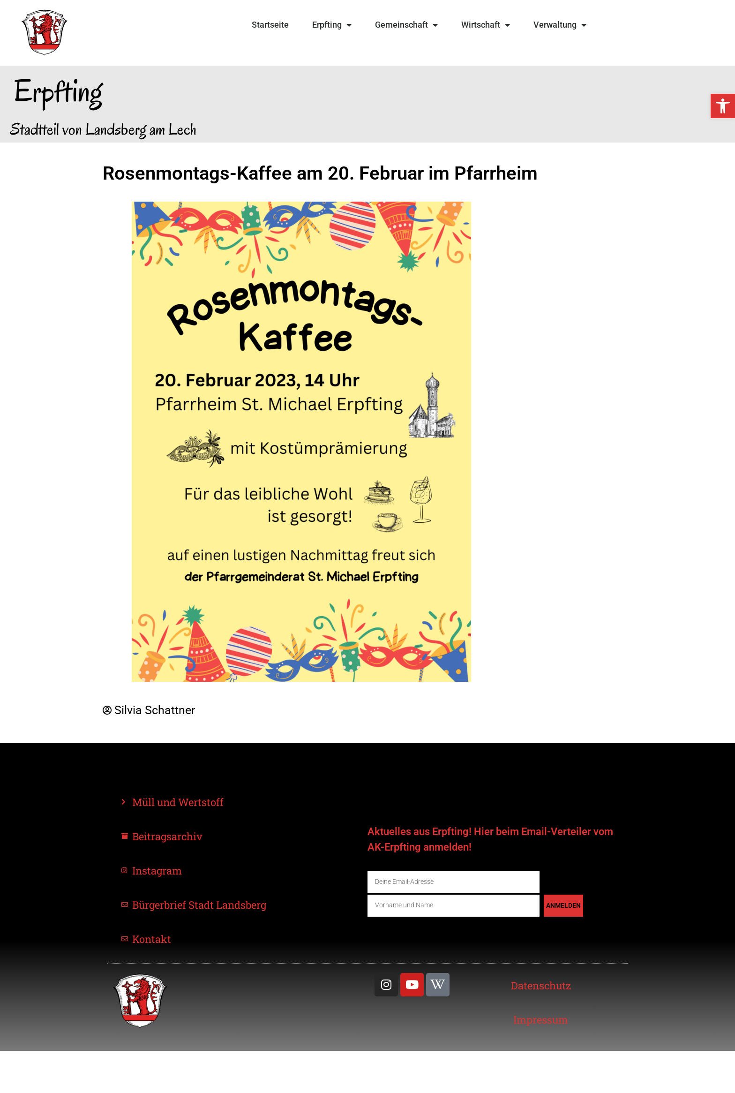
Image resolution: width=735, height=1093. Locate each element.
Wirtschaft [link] (485, 25)
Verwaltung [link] (559, 25)
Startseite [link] (270, 25)
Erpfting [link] (332, 25)
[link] (723, 106)
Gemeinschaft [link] (406, 25)
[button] (20, 1072)
